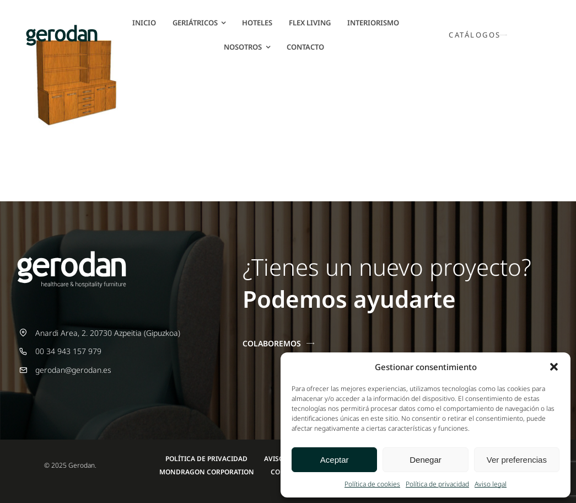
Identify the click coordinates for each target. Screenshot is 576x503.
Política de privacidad (437, 484)
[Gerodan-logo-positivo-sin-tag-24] (62, 28)
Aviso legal (491, 484)
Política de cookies (372, 484)
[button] (553, 366)
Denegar (426, 459)
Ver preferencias (517, 459)
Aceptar (334, 459)
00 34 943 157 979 (68, 351)
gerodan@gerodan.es (73, 370)
